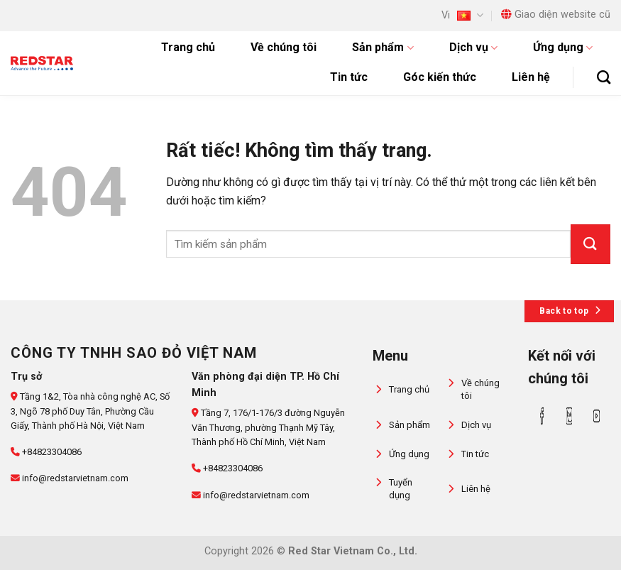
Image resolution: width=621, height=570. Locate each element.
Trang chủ (188, 47)
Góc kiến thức (439, 77)
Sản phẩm (382, 47)
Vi (462, 15)
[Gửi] (590, 244)
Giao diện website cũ (555, 15)
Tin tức (349, 77)
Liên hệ (531, 77)
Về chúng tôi (284, 47)
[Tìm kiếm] (603, 77)
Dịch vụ (473, 47)
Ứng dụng (563, 47)
